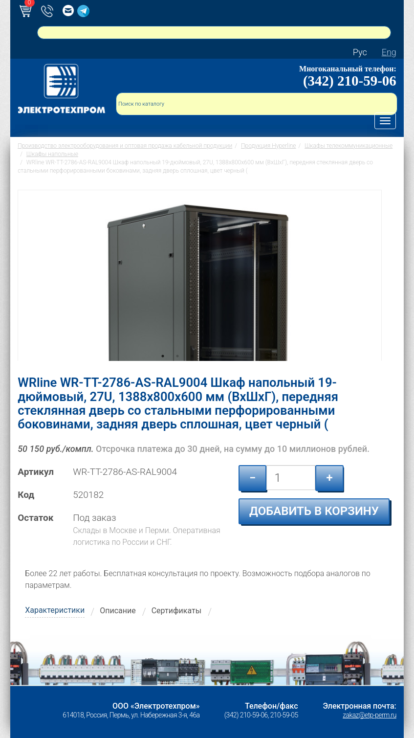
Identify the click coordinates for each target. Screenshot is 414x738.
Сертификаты (176, 610)
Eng (389, 52)
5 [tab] (221, 370)
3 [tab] (192, 370)
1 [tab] (163, 370)
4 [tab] (207, 370)
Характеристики (55, 610)
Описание (118, 610)
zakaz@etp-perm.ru (369, 715)
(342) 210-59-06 (349, 81)
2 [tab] (177, 370)
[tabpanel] (200, 275)
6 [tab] (236, 370)
